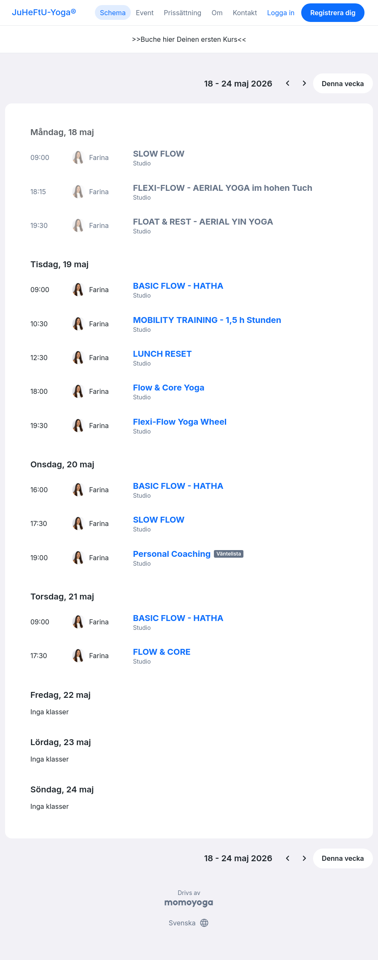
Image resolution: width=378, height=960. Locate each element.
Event (145, 12)
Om (216, 12)
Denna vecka (343, 83)
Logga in (280, 12)
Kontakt (245, 12)
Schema (113, 12)
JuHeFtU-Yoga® (44, 12)
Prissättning (182, 12)
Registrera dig (332, 12)
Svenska (189, 921)
